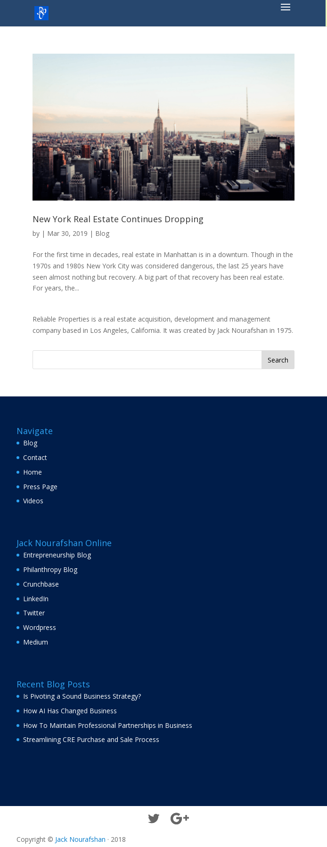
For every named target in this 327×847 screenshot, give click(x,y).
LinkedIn (36, 598)
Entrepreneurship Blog (57, 554)
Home (32, 472)
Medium (35, 641)
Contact (35, 457)
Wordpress (39, 627)
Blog (102, 233)
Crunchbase (41, 584)
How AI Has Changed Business (70, 710)
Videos (33, 500)
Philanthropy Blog (50, 569)
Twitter (34, 612)
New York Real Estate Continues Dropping (118, 219)
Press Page (40, 486)
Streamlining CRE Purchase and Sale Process (91, 739)
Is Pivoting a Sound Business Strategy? (82, 696)
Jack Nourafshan (80, 839)
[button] (285, 13)
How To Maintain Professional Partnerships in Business (107, 725)
